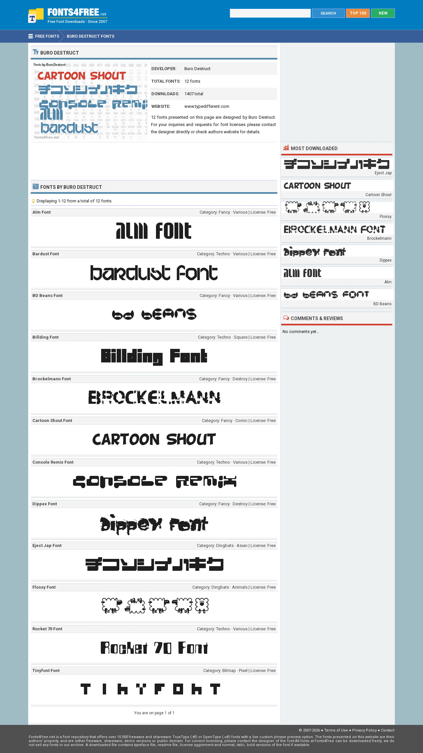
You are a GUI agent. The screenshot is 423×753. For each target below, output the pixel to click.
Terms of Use (336, 730)
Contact (387, 730)
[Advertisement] (154, 160)
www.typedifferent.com (206, 106)
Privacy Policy (364, 730)
